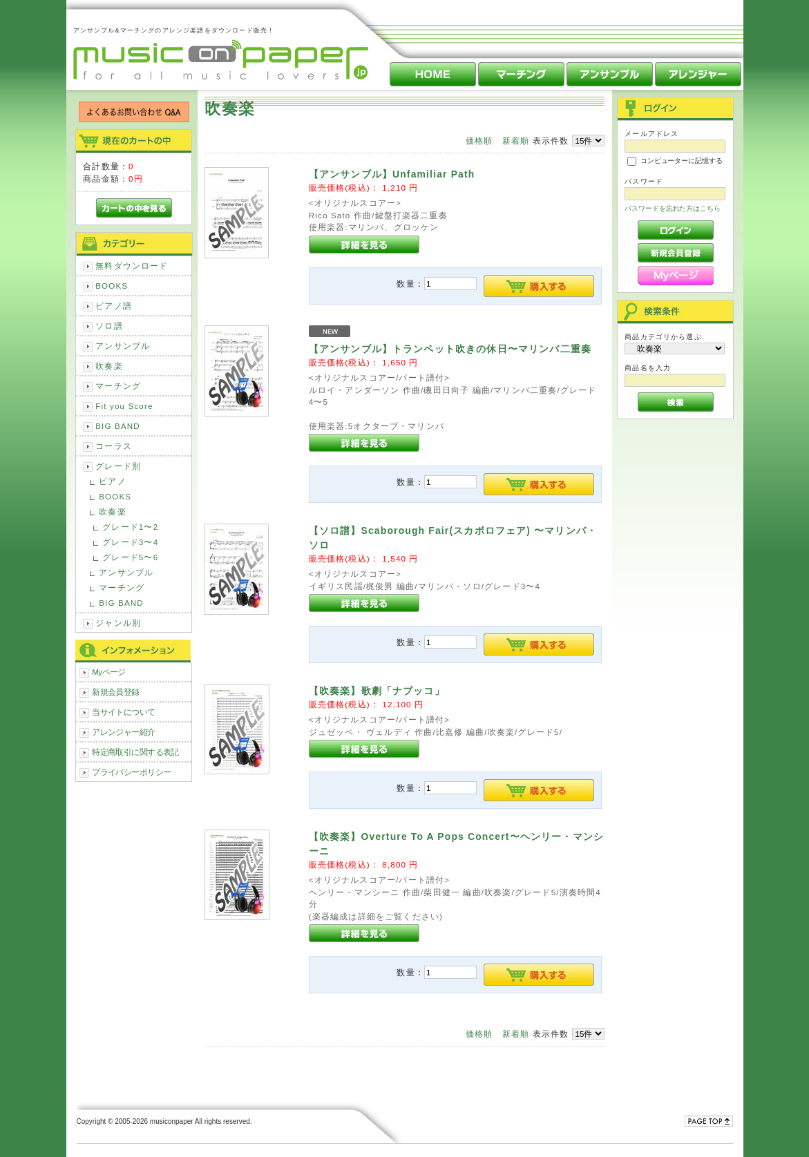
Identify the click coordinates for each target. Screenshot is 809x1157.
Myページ (109, 671)
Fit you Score (124, 405)
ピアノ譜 (113, 305)
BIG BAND (117, 425)
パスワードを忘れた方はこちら (673, 208)
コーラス (113, 445)
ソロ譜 (108, 325)
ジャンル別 (118, 622)
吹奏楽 (108, 365)
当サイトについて (123, 711)
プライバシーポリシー (131, 771)
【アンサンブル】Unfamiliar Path (392, 174)
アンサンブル (122, 345)
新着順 (515, 140)
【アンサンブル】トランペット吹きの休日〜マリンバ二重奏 (450, 348)
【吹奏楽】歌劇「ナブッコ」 (377, 690)
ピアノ (112, 481)
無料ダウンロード (131, 265)
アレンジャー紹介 (123, 731)
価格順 (479, 140)
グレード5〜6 (130, 557)
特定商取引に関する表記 (135, 751)
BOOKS (111, 285)
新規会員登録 (116, 691)
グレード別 (118, 465)
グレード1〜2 (130, 526)
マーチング (118, 385)
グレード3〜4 (130, 541)
